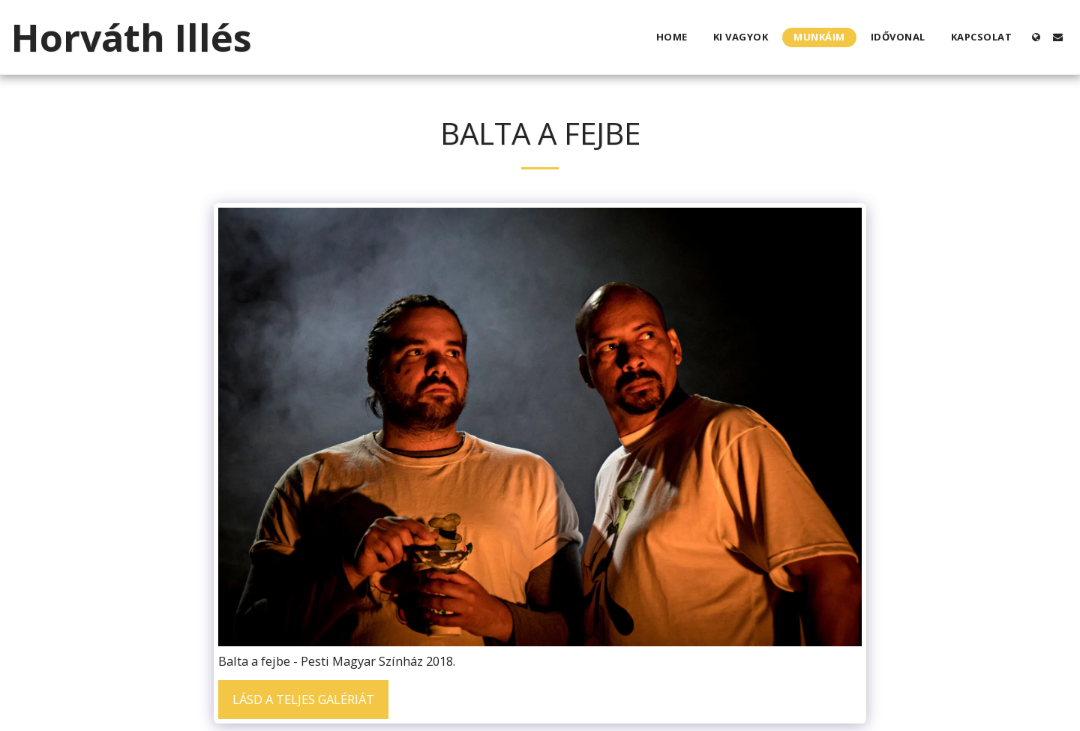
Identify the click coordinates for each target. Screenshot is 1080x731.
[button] (1058, 37)
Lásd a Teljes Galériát (303, 699)
